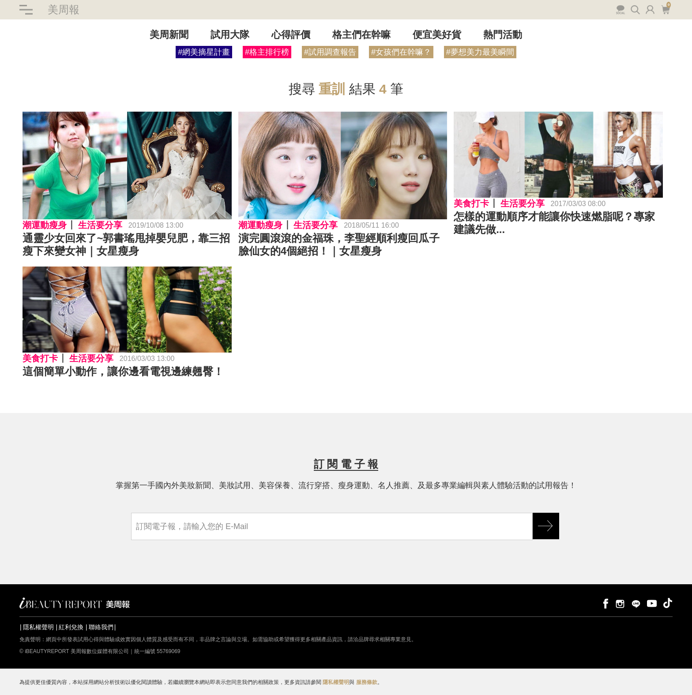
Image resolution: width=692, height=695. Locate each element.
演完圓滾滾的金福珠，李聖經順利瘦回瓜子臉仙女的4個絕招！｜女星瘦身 (339, 244)
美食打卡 (471, 203)
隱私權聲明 (38, 627)
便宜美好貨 (437, 34)
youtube (652, 603)
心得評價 (290, 34)
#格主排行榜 (267, 52)
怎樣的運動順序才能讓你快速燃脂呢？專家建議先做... (554, 222)
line (636, 603)
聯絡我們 (101, 627)
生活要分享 (100, 225)
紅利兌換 (71, 627)
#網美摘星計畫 (204, 52)
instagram (620, 603)
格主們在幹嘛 (361, 34)
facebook (604, 603)
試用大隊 (230, 34)
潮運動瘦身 (45, 225)
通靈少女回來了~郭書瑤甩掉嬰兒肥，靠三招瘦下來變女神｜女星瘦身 (126, 244)
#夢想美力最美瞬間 (480, 52)
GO (546, 526)
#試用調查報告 (330, 52)
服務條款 (366, 682)
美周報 (63, 9)
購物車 (665, 8)
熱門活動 (502, 34)
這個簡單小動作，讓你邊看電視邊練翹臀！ (123, 371)
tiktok (668, 603)
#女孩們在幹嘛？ (401, 52)
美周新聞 (169, 34)
